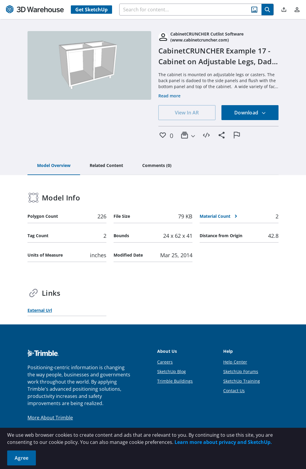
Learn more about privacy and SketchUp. (223, 442)
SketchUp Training (241, 381)
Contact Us (234, 390)
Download (250, 112)
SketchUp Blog (171, 371)
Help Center (235, 362)
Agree (21, 458)
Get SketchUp (91, 9)
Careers (165, 362)
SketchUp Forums (240, 371)
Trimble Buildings (175, 381)
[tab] (53, 166)
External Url (39, 310)
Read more (169, 96)
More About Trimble (50, 417)
